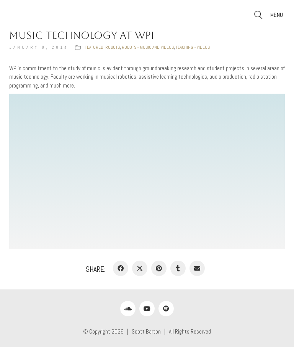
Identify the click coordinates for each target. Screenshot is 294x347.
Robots (112, 47)
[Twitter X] (139, 268)
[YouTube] (147, 308)
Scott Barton (146, 331)
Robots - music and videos (148, 47)
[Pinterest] (159, 268)
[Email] (197, 268)
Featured (94, 47)
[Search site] (258, 16)
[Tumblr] (178, 268)
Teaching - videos (193, 47)
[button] (277, 15)
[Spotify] (166, 308)
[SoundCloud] (128, 308)
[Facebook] (120, 268)
